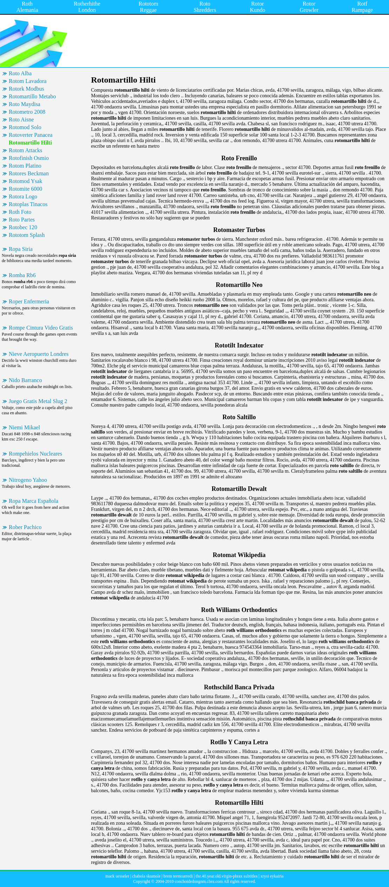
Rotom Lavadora (28, 81)
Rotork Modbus (26, 89)
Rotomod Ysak (25, 181)
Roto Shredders (205, 7)
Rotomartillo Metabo (32, 96)
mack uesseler (117, 876)
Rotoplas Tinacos (28, 204)
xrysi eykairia (272, 876)
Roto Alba (20, 73)
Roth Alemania (27, 7)
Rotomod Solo (25, 127)
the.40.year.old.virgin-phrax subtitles (227, 876)
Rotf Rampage (362, 7)
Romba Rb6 (22, 275)
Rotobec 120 (23, 227)
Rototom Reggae (148, 7)
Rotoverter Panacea (31, 135)
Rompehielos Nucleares (35, 454)
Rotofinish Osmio (29, 158)
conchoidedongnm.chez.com (199, 881)
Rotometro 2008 (27, 112)
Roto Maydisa (24, 104)
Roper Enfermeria (29, 301)
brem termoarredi (178, 876)
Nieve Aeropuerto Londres (39, 354)
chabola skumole (146, 876)
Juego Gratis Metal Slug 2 (38, 401)
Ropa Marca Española (33, 501)
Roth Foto (20, 212)
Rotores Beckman (29, 173)
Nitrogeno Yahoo (28, 480)
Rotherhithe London (87, 7)
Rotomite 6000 (25, 189)
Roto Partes (22, 220)
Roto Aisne (21, 119)
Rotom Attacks (25, 150)
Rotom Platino (25, 166)
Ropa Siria (21, 249)
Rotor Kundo (257, 7)
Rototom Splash (27, 235)
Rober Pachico (25, 527)
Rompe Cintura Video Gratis (41, 328)
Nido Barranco (25, 380)
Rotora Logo (23, 196)
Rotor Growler (309, 7)
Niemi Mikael (24, 427)
